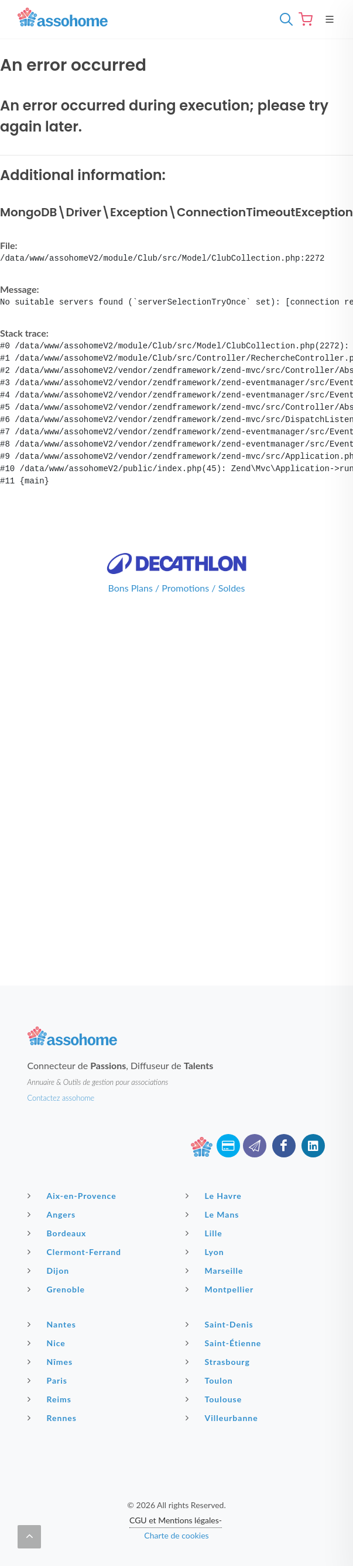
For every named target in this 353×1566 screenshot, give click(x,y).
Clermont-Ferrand (76, 1251)
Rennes (53, 1417)
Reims (50, 1398)
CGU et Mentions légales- (175, 1520)
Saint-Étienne (225, 1342)
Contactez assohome (61, 1097)
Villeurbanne (223, 1417)
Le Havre (215, 1195)
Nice (48, 1342)
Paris (49, 1380)
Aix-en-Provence (73, 1195)
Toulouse (215, 1398)
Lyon (206, 1251)
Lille (205, 1232)
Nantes (53, 1324)
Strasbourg (219, 1361)
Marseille (216, 1270)
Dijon (50, 1270)
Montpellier (221, 1288)
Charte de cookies (176, 1535)
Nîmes (51, 1361)
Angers (53, 1214)
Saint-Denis (221, 1324)
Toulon (211, 1380)
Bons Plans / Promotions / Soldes (176, 587)
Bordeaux (58, 1232)
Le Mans (214, 1214)
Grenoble (57, 1288)
